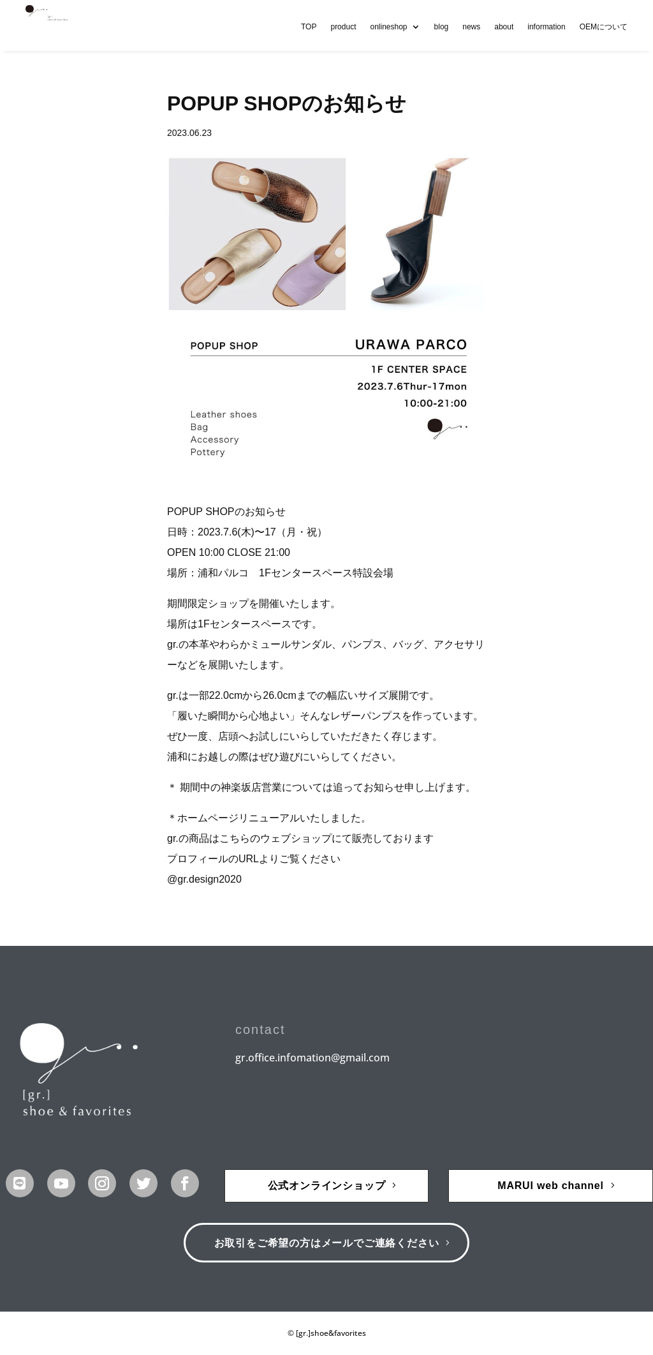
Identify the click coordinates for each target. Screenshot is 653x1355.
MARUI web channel (550, 1185)
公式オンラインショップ (327, 1185)
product (343, 26)
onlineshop (388, 26)
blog (441, 26)
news (471, 26)
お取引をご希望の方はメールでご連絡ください (326, 1243)
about (503, 26)
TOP (308, 26)
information (546, 26)
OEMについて (603, 26)
